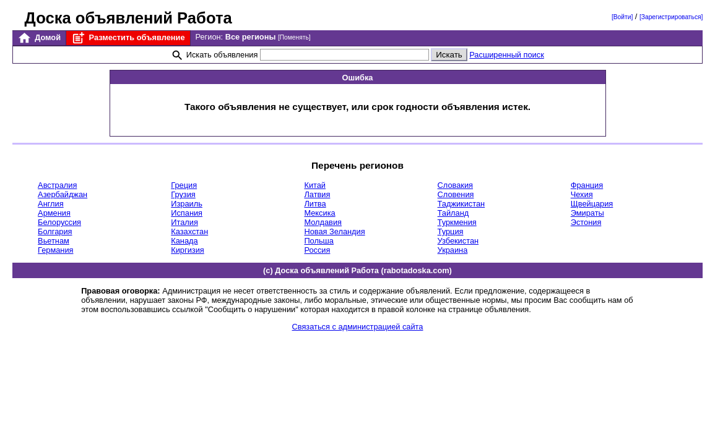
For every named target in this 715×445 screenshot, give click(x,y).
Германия (55, 250)
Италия (184, 222)
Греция (184, 185)
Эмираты (587, 213)
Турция (451, 231)
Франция (587, 185)
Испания (186, 213)
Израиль (186, 203)
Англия (51, 203)
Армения (54, 213)
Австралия (57, 185)
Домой (39, 38)
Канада (184, 240)
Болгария (55, 231)
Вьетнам (53, 240)
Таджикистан (461, 203)
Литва (315, 203)
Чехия (582, 194)
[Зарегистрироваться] (671, 17)
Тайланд (453, 213)
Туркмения (457, 222)
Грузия (183, 194)
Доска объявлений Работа (128, 18)
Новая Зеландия (334, 231)
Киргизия (187, 250)
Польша (319, 240)
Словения (456, 194)
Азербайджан (62, 194)
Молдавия (323, 222)
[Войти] (622, 17)
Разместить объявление (127, 38)
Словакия (455, 185)
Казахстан (189, 231)
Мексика (319, 213)
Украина (453, 250)
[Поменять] (294, 37)
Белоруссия (59, 222)
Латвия (317, 194)
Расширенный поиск (506, 54)
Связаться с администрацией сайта (357, 326)
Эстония (586, 222)
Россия (317, 250)
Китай (315, 185)
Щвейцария (592, 203)
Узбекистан (458, 240)
